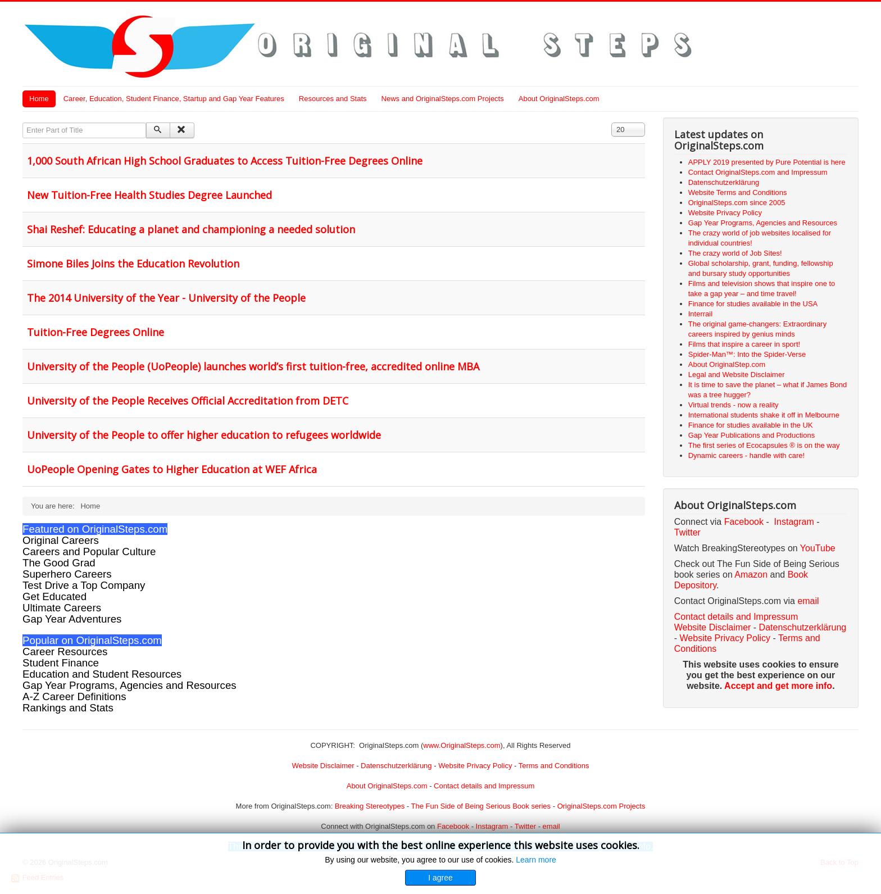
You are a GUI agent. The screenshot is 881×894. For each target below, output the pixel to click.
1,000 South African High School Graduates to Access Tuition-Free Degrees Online (225, 160)
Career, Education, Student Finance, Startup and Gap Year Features (173, 98)
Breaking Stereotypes (370, 806)
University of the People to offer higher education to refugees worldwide (204, 435)
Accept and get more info (778, 686)
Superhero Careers (67, 574)
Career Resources (64, 651)
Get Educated (54, 596)
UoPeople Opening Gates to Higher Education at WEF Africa (172, 469)
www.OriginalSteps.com (461, 745)
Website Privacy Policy (725, 638)
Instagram (794, 522)
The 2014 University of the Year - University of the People (166, 298)
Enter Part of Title (22, 122)
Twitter (687, 532)
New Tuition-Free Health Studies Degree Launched (149, 195)
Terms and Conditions (554, 765)
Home (39, 98)
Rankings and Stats (67, 708)
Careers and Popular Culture (89, 551)
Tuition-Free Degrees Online (95, 332)
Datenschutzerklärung (803, 627)
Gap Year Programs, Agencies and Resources (129, 685)
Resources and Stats (333, 98)
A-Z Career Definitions (74, 696)
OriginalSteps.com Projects (601, 806)
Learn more (536, 859)
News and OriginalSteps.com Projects (443, 98)
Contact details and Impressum (484, 786)
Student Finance (60, 663)
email (808, 601)
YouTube (817, 548)
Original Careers (60, 540)
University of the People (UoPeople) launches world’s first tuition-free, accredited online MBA (253, 366)
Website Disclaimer (712, 627)
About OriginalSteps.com (559, 98)
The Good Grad (59, 563)
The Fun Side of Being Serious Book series (481, 806)
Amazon (752, 574)
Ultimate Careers (61, 608)
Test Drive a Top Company (83, 585)
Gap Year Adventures (71, 619)
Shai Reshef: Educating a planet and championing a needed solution (191, 229)
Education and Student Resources (101, 674)
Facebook (744, 522)
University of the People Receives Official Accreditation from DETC (187, 400)
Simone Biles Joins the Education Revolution (133, 263)
